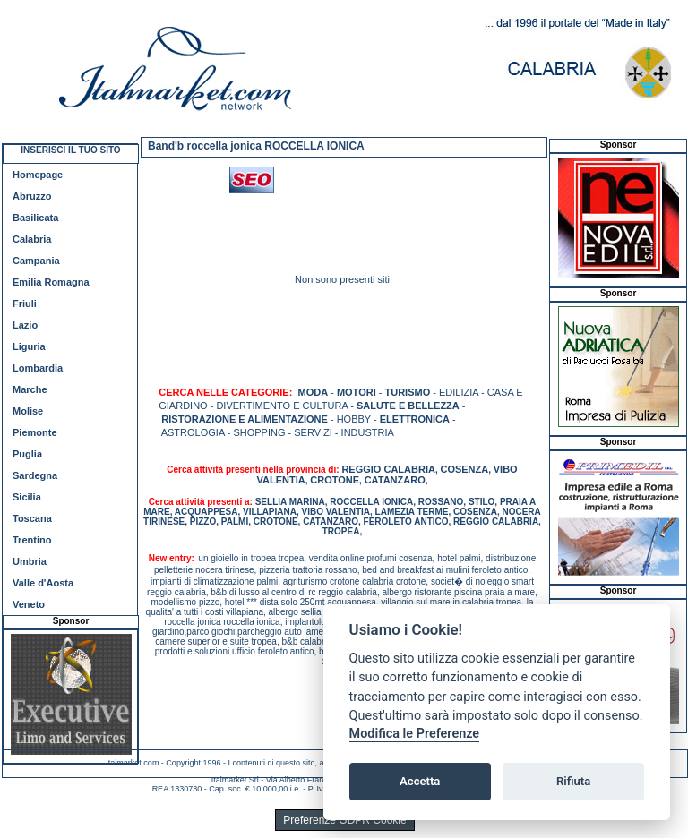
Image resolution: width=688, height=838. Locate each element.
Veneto (29, 604)
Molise (28, 411)
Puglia (27, 454)
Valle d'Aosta (43, 582)
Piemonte (35, 432)
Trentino (32, 539)
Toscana (32, 518)
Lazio (25, 325)
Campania (36, 260)
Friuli (25, 303)
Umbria (30, 561)
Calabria (32, 239)
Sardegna (35, 475)
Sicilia (27, 497)
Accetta (420, 781)
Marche (30, 389)
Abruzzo (32, 196)
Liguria (29, 346)
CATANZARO (395, 480)
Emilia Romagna (51, 282)
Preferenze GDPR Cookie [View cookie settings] (344, 820)
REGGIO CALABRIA (388, 469)
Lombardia (38, 368)
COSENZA (464, 469)
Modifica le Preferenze (414, 733)
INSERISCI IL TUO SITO (70, 150)
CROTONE (334, 480)
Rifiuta (573, 781)
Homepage (38, 174)
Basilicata (35, 217)
